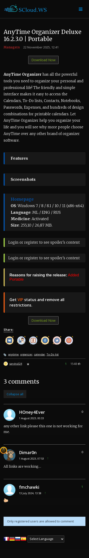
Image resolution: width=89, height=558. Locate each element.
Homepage (22, 199)
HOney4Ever (32, 412)
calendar (39, 354)
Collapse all (15, 394)
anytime (13, 354)
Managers (12, 47)
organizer (26, 354)
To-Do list (53, 354)
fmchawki (29, 487)
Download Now (43, 60)
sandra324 (15, 363)
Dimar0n (28, 452)
